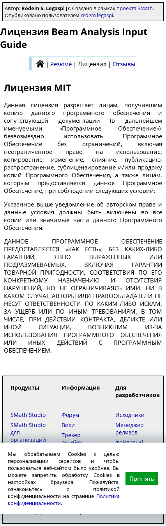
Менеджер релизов (129, 428)
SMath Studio (28, 414)
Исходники (130, 414)
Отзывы (124, 64)
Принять (141, 478)
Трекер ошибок (72, 438)
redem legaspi (97, 15)
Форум (70, 414)
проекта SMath (135, 8)
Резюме (61, 64)
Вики (68, 425)
